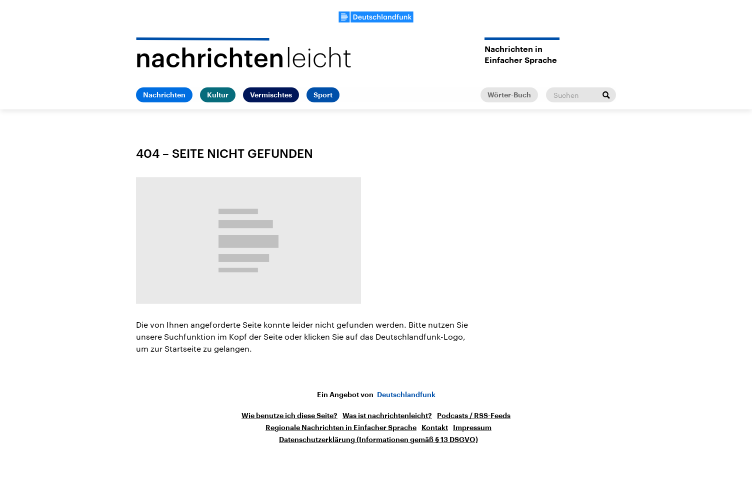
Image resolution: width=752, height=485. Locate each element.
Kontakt (435, 427)
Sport (323, 94)
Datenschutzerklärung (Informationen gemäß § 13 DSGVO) (378, 439)
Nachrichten (164, 94)
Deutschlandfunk (406, 394)
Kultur (217, 94)
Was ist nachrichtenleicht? (387, 415)
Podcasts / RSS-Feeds (473, 415)
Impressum (472, 427)
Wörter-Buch (509, 94)
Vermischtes (271, 94)
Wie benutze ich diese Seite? (290, 415)
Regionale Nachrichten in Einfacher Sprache (341, 427)
